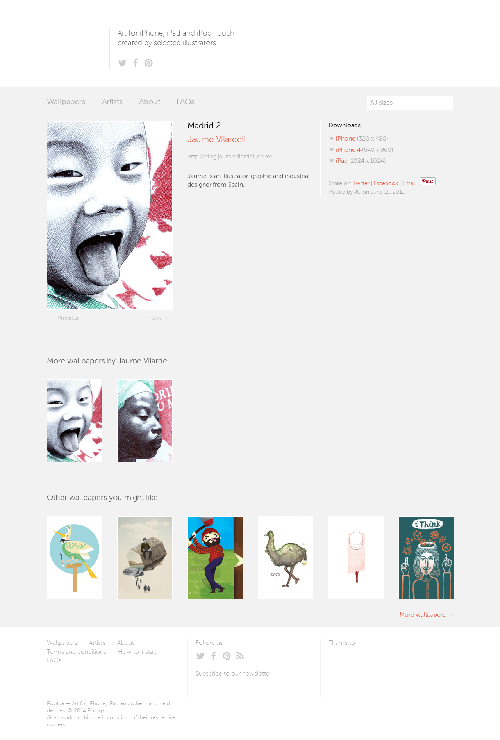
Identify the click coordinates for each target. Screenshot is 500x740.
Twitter (361, 183)
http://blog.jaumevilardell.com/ (230, 157)
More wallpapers (422, 615)
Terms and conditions (76, 652)
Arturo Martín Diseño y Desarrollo (369, 661)
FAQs (186, 102)
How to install (137, 652)
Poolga (78, 43)
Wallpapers (66, 102)
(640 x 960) (364, 150)
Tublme (402, 661)
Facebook (386, 183)
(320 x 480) (362, 139)
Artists (112, 102)
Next (155, 318)
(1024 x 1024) (361, 161)
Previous (68, 318)
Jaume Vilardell (217, 139)
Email (409, 183)
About (149, 102)
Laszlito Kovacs (342, 661)
